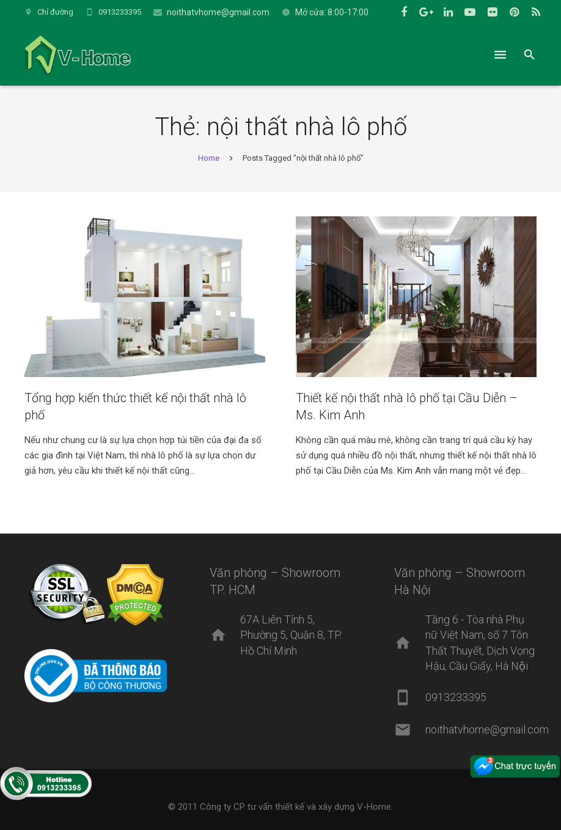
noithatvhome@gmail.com (218, 12)
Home (208, 158)
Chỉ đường (55, 12)
